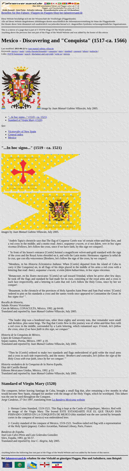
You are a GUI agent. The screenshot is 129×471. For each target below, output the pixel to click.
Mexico (12, 137)
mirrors (66, 54)
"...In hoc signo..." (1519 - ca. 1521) (27, 117)
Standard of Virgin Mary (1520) (25, 120)
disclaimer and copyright (42, 54)
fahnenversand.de (16, 458)
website (68, 399)
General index (15, 134)
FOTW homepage (15, 54)
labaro (85, 51)
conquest (77, 51)
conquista (53, 51)
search (27, 54)
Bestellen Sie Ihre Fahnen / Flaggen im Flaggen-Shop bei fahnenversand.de (41, 11)
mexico (14, 51)
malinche (94, 51)
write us (58, 54)
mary (60, 51)
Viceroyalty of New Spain (22, 131)
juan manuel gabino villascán (41, 48)
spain (21, 51)
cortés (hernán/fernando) (36, 51)
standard (68, 51)
